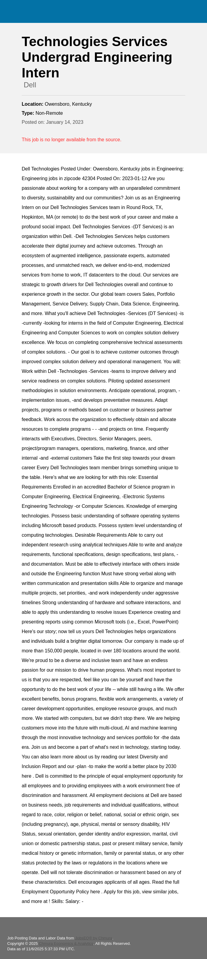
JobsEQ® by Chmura (93, 938)
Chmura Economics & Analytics (66, 943)
